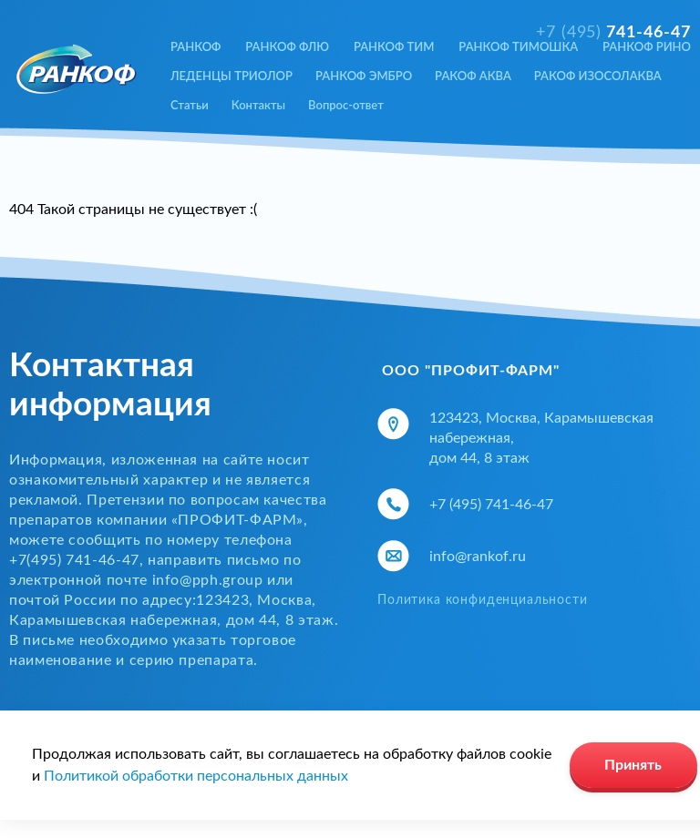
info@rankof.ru (477, 556)
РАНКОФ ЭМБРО (363, 75)
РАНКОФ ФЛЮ (287, 46)
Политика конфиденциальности (482, 600)
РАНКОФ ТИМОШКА (518, 46)
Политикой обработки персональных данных (196, 776)
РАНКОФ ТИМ (394, 46)
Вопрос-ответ (346, 104)
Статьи (189, 104)
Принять (633, 765)
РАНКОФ (195, 46)
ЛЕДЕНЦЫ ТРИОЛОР (231, 75)
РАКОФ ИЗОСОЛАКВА (598, 75)
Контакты (258, 104)
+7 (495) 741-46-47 (491, 504)
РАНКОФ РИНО (646, 46)
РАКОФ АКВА (473, 75)
